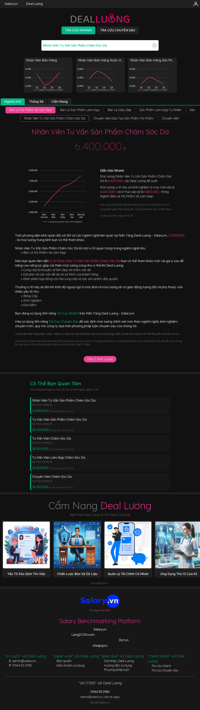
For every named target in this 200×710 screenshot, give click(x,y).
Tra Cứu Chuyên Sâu (64, 321)
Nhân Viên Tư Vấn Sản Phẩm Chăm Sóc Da (64, 400)
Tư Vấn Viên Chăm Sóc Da (51, 438)
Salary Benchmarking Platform (100, 621)
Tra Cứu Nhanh (68, 313)
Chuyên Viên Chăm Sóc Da (52, 477)
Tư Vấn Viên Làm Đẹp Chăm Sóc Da (58, 457)
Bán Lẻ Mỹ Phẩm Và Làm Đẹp (44, 252)
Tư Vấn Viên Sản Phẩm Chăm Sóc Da (59, 419)
